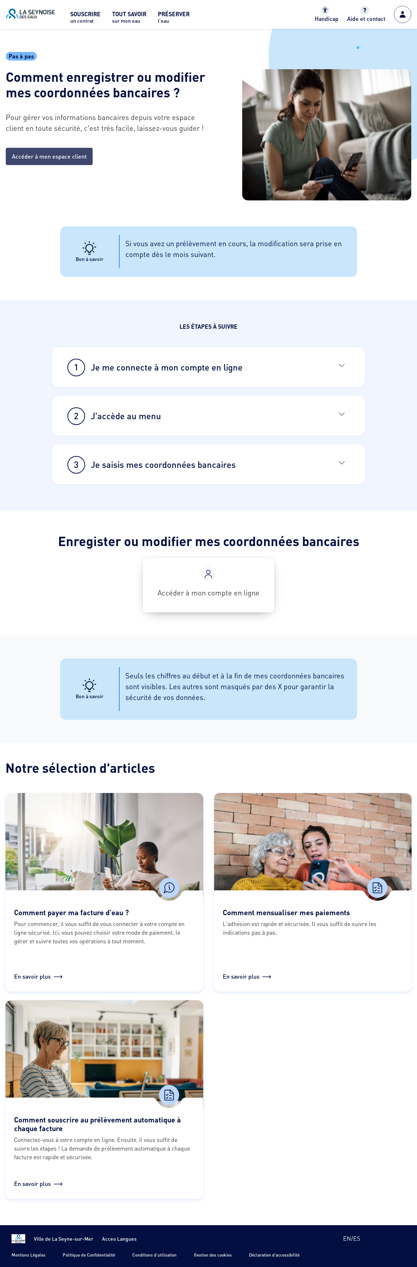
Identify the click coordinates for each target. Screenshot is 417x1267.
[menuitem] (85, 19)
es (356, 1238)
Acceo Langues (119, 1238)
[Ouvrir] (341, 365)
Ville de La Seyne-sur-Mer (63, 1238)
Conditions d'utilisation (154, 1255)
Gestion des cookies (213, 1255)
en (347, 1238)
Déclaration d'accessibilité (274, 1255)
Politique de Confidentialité (89, 1255)
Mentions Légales (28, 1255)
